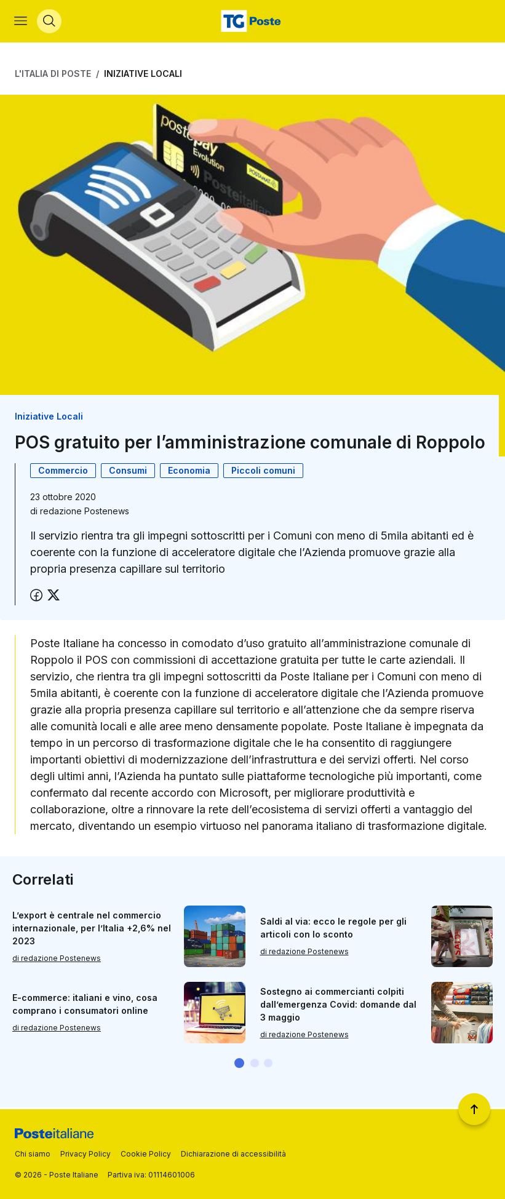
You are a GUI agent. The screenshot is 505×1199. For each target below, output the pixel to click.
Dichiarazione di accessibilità (233, 1153)
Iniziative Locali (143, 75)
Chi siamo (32, 1153)
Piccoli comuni (263, 471)
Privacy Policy (85, 1153)
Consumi (128, 471)
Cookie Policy (146, 1153)
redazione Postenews (84, 512)
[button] (239, 1065)
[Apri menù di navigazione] (21, 22)
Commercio (63, 471)
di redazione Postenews (56, 959)
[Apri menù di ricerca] (50, 22)
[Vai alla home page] (252, 22)
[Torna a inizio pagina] (474, 1109)
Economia (189, 471)
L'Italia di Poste (53, 75)
